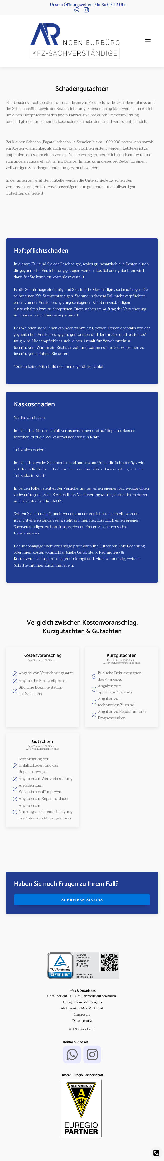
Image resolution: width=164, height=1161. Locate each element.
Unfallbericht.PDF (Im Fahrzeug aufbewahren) (82, 996)
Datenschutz (82, 1021)
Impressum (82, 1015)
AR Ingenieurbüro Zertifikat (82, 1008)
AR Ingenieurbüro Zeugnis (82, 1002)
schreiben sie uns (82, 900)
